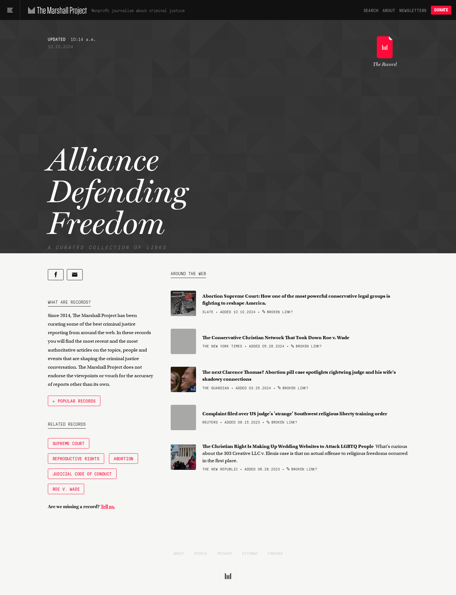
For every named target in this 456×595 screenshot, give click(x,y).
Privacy (224, 553)
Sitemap (249, 553)
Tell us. (108, 506)
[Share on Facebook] (56, 274)
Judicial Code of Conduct (82, 473)
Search (371, 10)
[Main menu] (10, 10)
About (389, 10)
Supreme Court (69, 443)
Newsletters (413, 10)
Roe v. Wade (66, 489)
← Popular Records (74, 401)
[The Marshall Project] (56, 10)
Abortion (123, 458)
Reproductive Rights (76, 458)
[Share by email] (75, 274)
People (200, 553)
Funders (275, 553)
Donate (441, 10)
